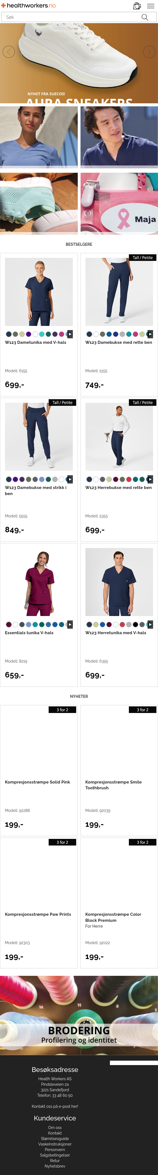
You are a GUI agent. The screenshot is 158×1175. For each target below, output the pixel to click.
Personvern (55, 1149)
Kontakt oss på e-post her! (55, 1106)
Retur (55, 1160)
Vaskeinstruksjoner (54, 1144)
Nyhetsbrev (55, 1166)
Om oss (55, 1127)
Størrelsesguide (55, 1138)
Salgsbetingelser (55, 1155)
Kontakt (55, 1133)
